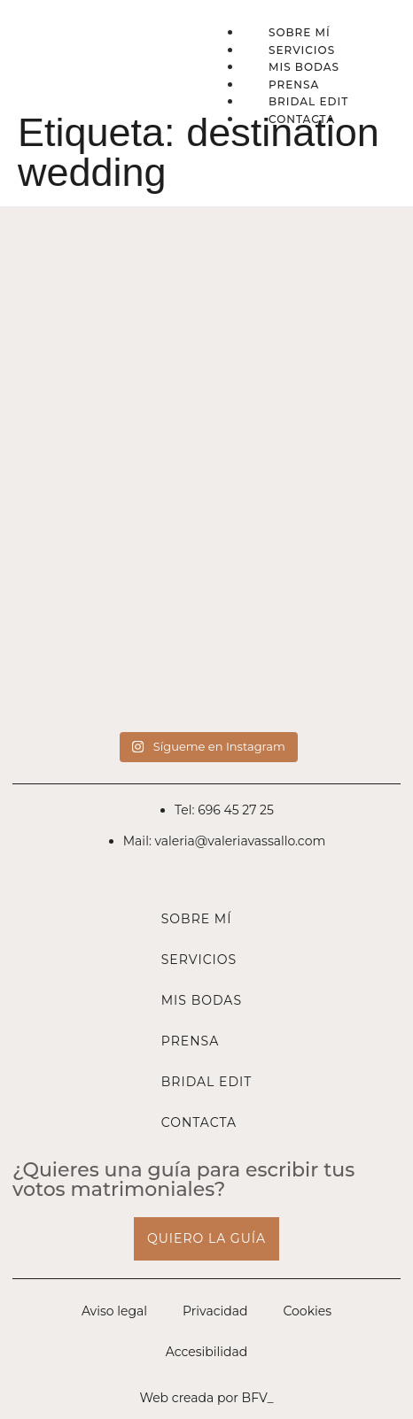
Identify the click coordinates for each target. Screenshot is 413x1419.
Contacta (302, 119)
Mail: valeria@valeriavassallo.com (224, 841)
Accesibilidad (207, 1352)
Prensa (294, 84)
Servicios (302, 50)
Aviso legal (114, 1311)
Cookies (307, 1311)
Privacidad (215, 1311)
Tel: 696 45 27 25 (224, 810)
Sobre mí (300, 32)
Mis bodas (304, 66)
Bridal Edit (308, 101)
